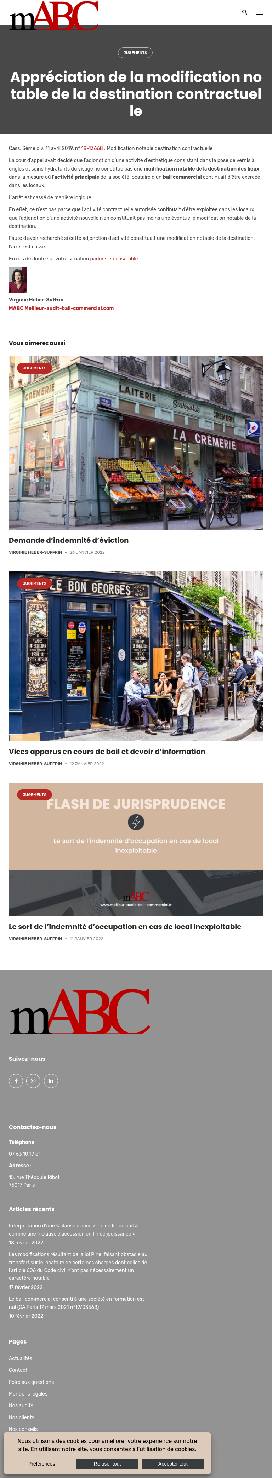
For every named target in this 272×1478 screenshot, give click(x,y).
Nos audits (21, 1406)
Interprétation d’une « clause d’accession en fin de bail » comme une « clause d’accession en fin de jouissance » (73, 1230)
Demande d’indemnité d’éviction (69, 540)
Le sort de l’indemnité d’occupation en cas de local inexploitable (125, 927)
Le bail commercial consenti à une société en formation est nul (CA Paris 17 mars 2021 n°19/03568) (76, 1303)
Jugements (135, 53)
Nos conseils (23, 1429)
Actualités (20, 1359)
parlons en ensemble (114, 259)
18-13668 (92, 148)
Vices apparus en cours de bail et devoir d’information (107, 752)
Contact (18, 1370)
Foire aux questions (31, 1382)
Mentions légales (28, 1394)
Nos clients (21, 1418)
